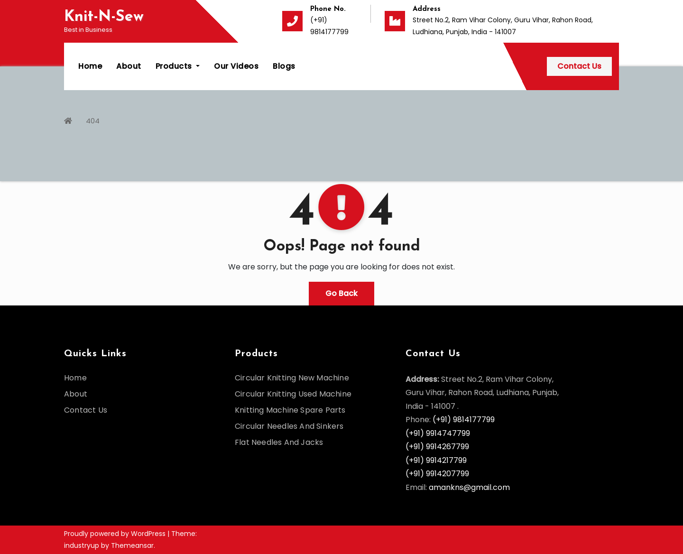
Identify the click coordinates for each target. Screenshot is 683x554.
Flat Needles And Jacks (279, 442)
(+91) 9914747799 (438, 433)
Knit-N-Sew (104, 17)
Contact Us (579, 66)
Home (90, 66)
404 (93, 121)
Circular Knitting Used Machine (293, 393)
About (128, 66)
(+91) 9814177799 (464, 419)
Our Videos (236, 66)
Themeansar (132, 545)
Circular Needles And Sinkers (289, 426)
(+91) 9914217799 (436, 460)
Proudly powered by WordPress (115, 533)
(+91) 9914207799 (437, 473)
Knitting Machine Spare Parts (290, 410)
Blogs (284, 66)
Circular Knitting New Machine (292, 377)
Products (178, 66)
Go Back (341, 293)
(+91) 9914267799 (437, 446)
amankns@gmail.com (469, 487)
